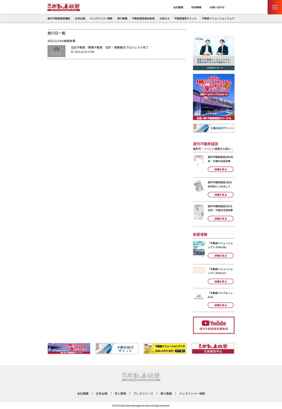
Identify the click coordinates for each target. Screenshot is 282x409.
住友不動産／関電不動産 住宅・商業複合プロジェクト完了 (110, 47)
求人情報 (120, 393)
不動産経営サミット (185, 18)
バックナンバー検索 (101, 18)
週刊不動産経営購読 (58, 18)
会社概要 (178, 7)
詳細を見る (220, 169)
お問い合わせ (217, 7)
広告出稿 (80, 18)
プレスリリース (143, 393)
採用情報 (196, 7)
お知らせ (165, 18)
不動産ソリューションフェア (218, 18)
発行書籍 (122, 18)
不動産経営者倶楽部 (143, 18)
